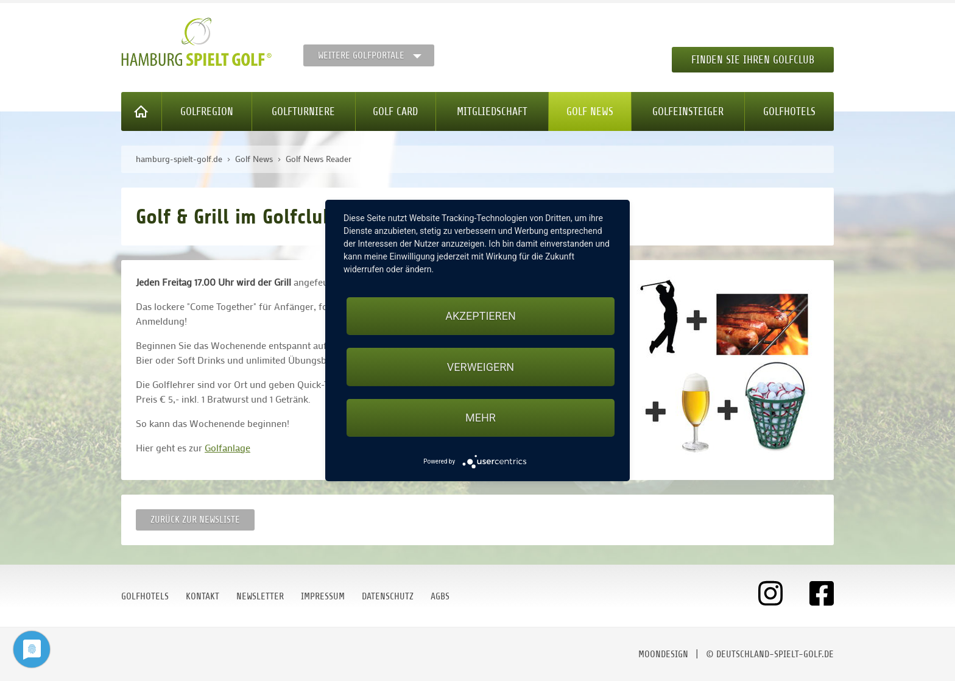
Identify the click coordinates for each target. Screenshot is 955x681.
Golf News (589, 111)
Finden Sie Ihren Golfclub (752, 60)
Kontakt (202, 596)
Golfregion (206, 111)
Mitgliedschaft (492, 111)
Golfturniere (303, 111)
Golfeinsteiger (688, 111)
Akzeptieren (480, 315)
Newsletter (260, 596)
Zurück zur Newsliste (195, 519)
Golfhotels (789, 111)
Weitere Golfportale (361, 55)
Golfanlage (227, 447)
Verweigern (480, 367)
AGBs (440, 596)
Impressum (323, 596)
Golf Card (395, 111)
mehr (480, 417)
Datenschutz (388, 596)
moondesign (663, 654)
